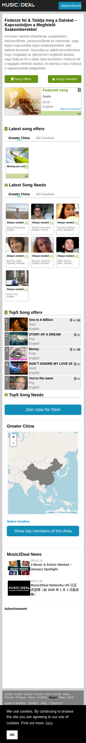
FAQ (44, 703)
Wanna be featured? (71, 109)
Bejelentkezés (71, 6)
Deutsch (9, 694)
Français (38, 694)
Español (28, 694)
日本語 (70, 697)
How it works (15, 703)
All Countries (45, 138)
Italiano (66, 694)
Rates (33, 703)
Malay (62, 697)
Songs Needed (64, 79)
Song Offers (21, 79)
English (18, 694)
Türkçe (31, 697)
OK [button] (12, 735)
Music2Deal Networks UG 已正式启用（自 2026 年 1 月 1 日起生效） (55, 589)
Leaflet (50, 512)
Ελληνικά (9, 697)
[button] (43, 410)
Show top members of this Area (43, 531)
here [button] (49, 723)
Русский (57, 694)
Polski (48, 694)
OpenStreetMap (68, 512)
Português (21, 697)
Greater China (19, 138)
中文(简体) (42, 697)
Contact (56, 703)
